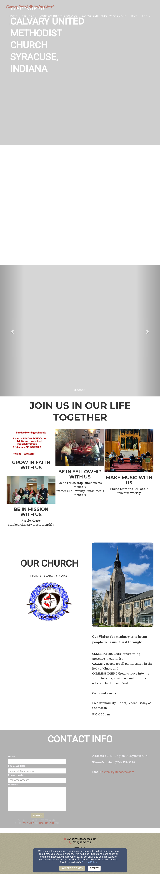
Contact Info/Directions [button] (58, 18)
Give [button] (134, 18)
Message (13, 784)
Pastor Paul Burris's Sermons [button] (104, 18)
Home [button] (13, 18)
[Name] (37, 761)
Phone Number (16, 775)
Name (11, 756)
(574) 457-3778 (82, 842)
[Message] (37, 799)
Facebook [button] (16, 26)
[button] (12, 330)
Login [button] (146, 18)
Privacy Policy (28, 823)
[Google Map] (122, 805)
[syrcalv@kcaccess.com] (118, 772)
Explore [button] (29, 18)
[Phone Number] (37, 780)
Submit (37, 815)
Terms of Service (46, 823)
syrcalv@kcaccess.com (81, 838)
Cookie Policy (89, 862)
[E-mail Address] (37, 771)
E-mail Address (16, 765)
